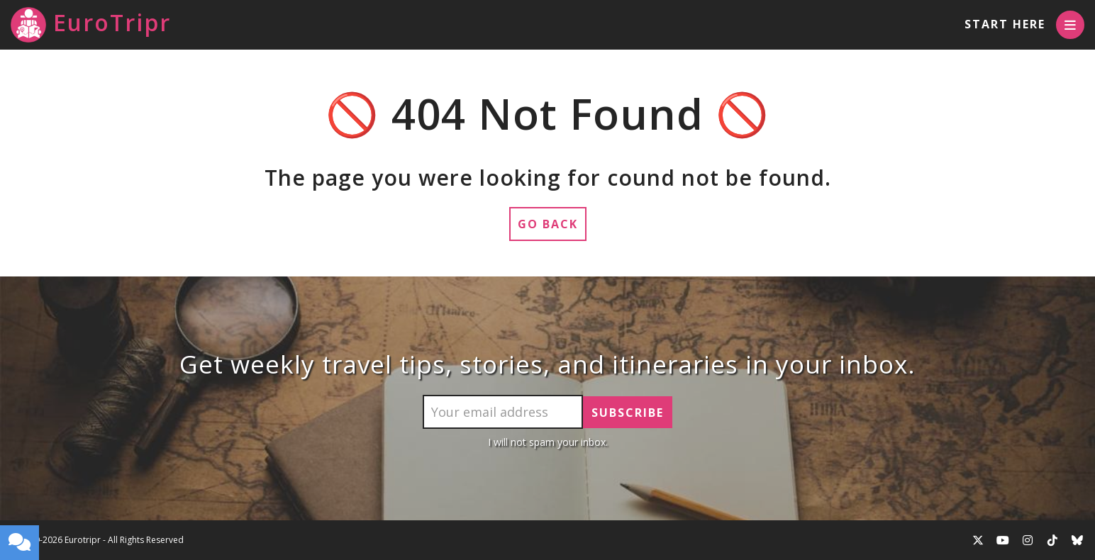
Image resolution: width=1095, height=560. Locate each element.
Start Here (1005, 24)
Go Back (548, 224)
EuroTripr (91, 25)
